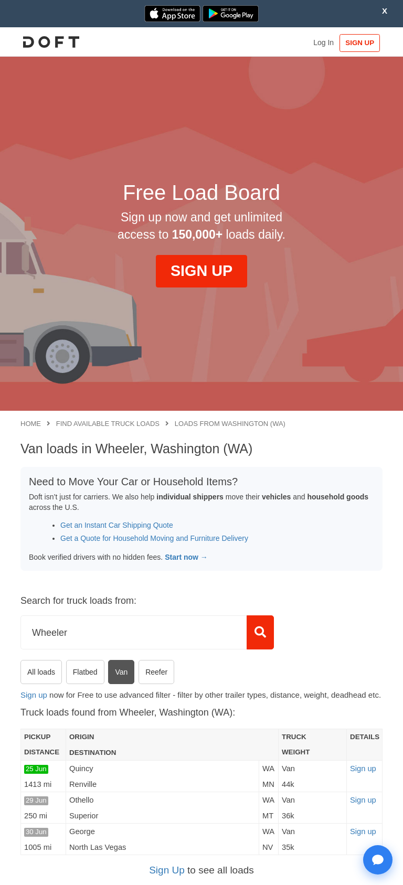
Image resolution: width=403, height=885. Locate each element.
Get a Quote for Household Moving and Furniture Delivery (154, 538)
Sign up (33, 694)
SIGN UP (358, 43)
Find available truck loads (108, 424)
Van (121, 672)
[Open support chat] (378, 860)
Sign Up (167, 870)
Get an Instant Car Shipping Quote (116, 525)
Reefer (156, 672)
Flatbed (85, 672)
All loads (41, 672)
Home (30, 424)
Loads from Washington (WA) (230, 424)
